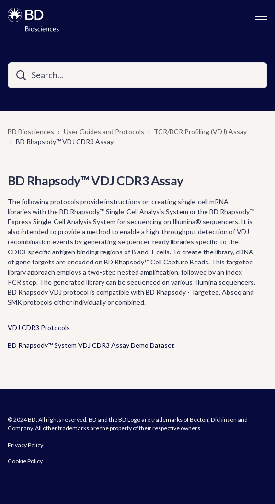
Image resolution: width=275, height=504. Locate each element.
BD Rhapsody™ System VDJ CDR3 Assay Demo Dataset (91, 345)
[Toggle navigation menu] (261, 19)
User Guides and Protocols (104, 131)
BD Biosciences (31, 131)
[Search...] (137, 75)
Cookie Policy (25, 461)
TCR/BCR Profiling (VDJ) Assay (200, 131)
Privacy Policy (25, 444)
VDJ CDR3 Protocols (39, 327)
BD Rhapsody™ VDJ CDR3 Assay (65, 141)
